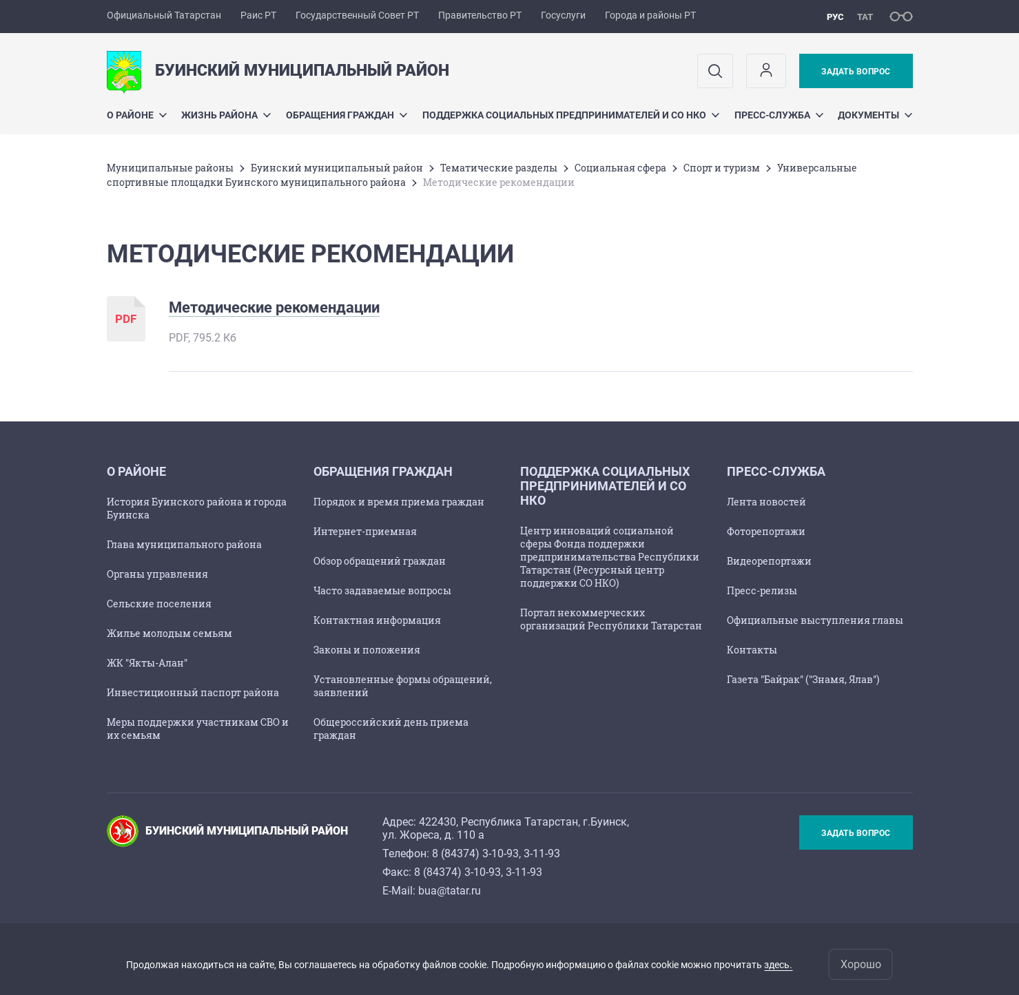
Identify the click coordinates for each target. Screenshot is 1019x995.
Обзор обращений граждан (379, 560)
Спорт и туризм (721, 167)
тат (865, 17)
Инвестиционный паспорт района (193, 692)
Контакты (752, 649)
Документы (875, 115)
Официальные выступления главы (815, 620)
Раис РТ (258, 15)
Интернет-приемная (365, 531)
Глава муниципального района (184, 544)
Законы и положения (366, 649)
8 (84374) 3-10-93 (475, 853)
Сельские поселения (159, 603)
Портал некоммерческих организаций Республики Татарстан (611, 619)
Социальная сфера (620, 167)
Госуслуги (563, 15)
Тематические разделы (498, 167)
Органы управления (157, 573)
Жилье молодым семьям (169, 633)
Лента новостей (766, 501)
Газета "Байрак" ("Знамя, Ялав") (803, 679)
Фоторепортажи (766, 531)
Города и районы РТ (650, 15)
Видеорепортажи (769, 560)
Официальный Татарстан (164, 15)
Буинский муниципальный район (337, 167)
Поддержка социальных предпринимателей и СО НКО (570, 115)
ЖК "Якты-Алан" (147, 662)
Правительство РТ (480, 15)
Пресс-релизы (762, 590)
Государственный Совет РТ (357, 15)
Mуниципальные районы (170, 167)
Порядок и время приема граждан (398, 501)
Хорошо (861, 964)
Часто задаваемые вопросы (382, 590)
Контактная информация (377, 620)
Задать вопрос (855, 71)
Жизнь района (226, 115)
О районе (137, 115)
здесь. (778, 964)
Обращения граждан (346, 115)
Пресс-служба (778, 115)
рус (835, 17)
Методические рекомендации (274, 307)
